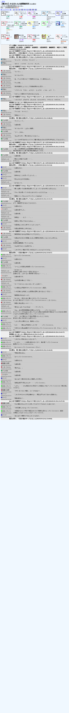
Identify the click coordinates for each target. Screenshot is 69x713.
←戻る (3, 1)
